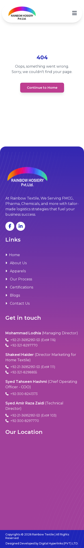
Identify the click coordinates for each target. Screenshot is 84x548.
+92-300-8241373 (21, 394)
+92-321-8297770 (21, 345)
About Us (16, 263)
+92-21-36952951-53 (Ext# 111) (30, 367)
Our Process (18, 279)
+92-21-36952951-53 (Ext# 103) (30, 415)
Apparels (15, 271)
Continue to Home (42, 88)
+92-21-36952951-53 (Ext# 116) (30, 340)
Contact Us (17, 303)
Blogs (12, 295)
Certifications (19, 287)
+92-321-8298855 (21, 372)
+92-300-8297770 (22, 421)
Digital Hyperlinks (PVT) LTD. (58, 543)
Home (12, 255)
